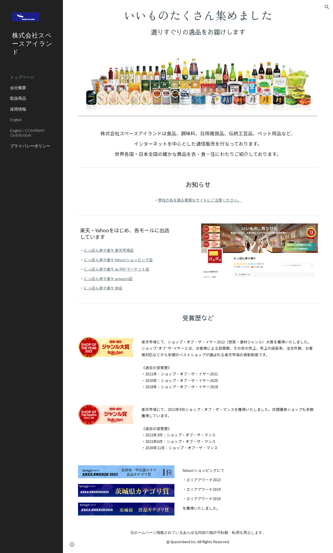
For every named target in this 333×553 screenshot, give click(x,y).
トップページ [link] (22, 77)
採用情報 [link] (18, 109)
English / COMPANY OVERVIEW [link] (27, 133)
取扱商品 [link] (18, 98)
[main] (198, 22)
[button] (327, 7)
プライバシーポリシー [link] (30, 145)
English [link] (16, 119)
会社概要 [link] (18, 87)
